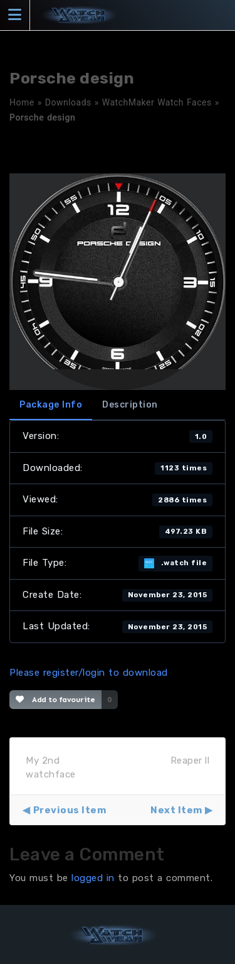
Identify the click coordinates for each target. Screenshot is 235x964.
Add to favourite (55, 699)
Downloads (68, 102)
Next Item (176, 810)
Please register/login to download (88, 672)
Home (21, 102)
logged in (93, 878)
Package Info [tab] (50, 404)
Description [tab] (130, 404)
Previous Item (70, 810)
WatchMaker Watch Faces (157, 102)
